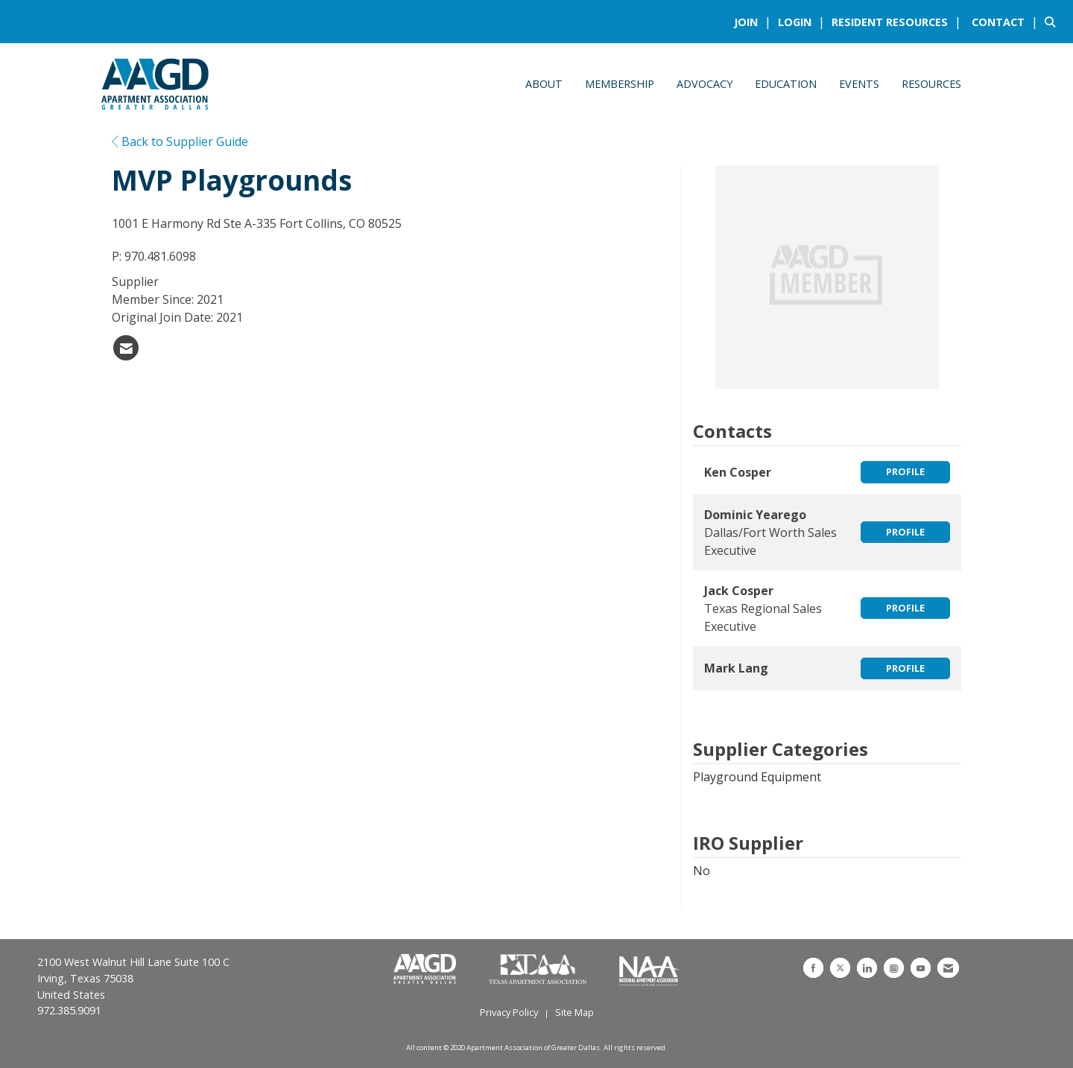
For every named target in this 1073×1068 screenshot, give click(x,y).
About (544, 84)
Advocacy (704, 84)
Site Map (574, 1012)
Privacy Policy (509, 1012)
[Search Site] (1053, 21)
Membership (619, 84)
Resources (931, 84)
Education (786, 84)
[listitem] (754, 21)
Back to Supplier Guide (180, 141)
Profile (905, 471)
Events (859, 84)
